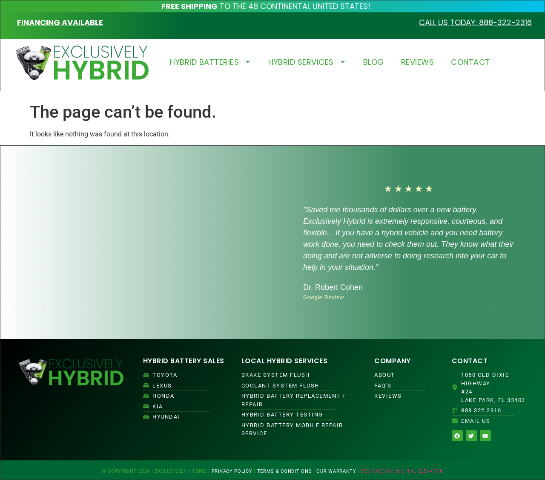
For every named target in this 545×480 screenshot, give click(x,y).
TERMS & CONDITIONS (284, 471)
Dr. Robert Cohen (333, 287)
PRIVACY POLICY (232, 471)
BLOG (373, 62)
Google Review (323, 297)
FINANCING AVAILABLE (60, 22)
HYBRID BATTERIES (210, 62)
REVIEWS (417, 62)
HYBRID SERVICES (307, 62)
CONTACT (470, 62)
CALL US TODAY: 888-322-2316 (475, 22)
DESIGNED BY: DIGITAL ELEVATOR (402, 471)
